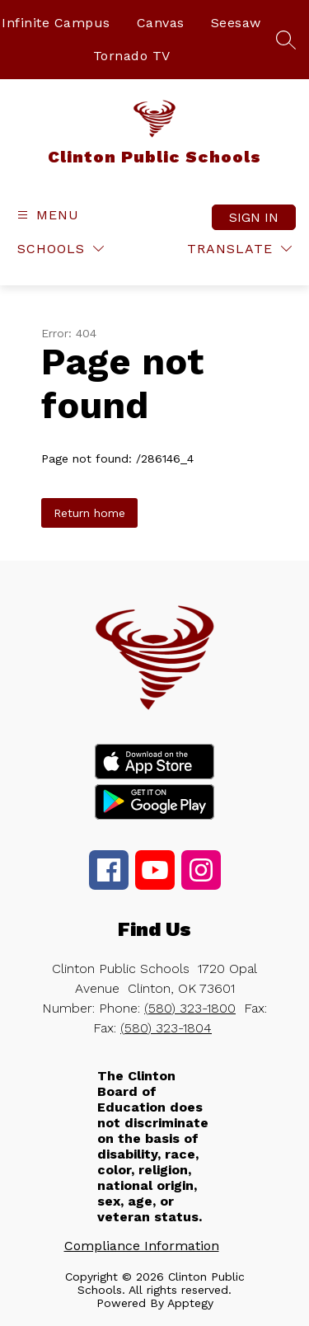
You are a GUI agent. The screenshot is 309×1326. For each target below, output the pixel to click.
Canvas (161, 23)
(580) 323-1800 (190, 1008)
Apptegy (190, 1303)
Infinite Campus (56, 23)
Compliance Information (141, 1245)
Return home (89, 513)
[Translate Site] (239, 248)
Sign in (254, 217)
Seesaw (236, 23)
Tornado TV (132, 55)
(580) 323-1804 (166, 1028)
